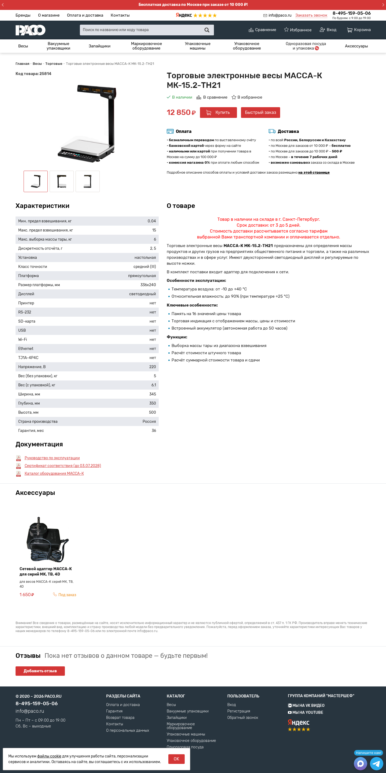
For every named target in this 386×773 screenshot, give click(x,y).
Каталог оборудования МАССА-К (54, 473)
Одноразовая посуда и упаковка (185, 749)
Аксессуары (356, 46)
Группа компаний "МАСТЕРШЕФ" (321, 696)
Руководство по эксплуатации (52, 458)
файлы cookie (49, 756)
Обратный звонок (242, 718)
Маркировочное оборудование (146, 46)
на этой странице (314, 172)
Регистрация (238, 711)
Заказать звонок (311, 15)
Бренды (23, 15)
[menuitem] (23, 46)
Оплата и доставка (85, 15)
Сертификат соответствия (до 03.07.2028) (63, 466)
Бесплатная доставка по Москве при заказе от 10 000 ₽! (193, 4)
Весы (23, 46)
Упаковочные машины (197, 46)
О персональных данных (127, 731)
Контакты (120, 15)
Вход (231, 705)
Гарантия (114, 711)
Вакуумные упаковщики (58, 46)
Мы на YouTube (305, 712)
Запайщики (99, 46)
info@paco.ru (280, 15)
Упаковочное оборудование (247, 46)
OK (176, 758)
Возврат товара (120, 718)
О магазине (49, 15)
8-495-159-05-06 (352, 13)
